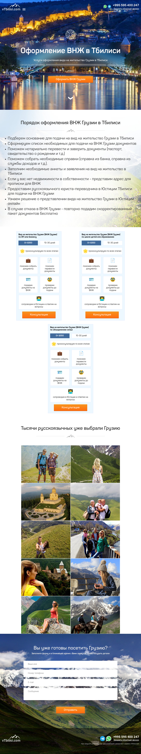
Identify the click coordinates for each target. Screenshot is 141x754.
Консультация (39, 314)
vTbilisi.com (135, 744)
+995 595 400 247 (126, 5)
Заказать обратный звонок (126, 9)
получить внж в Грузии (93, 744)
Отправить (70, 710)
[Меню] (24, 9)
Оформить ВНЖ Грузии (70, 79)
